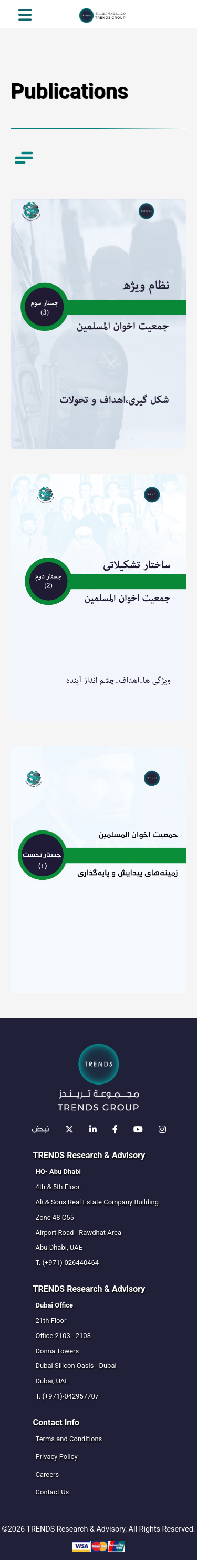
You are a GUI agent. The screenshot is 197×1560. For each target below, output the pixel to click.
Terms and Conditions (69, 1439)
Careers (47, 1474)
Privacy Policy (57, 1457)
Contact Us (52, 1492)
